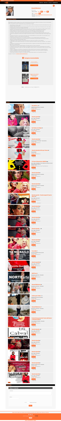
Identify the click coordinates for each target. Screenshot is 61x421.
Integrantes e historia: (11, 19)
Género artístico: (34, 11)
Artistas (46, 2)
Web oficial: (33, 14)
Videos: (23, 87)
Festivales (47, 412)
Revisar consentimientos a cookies (30, 420)
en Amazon (34, 65)
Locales (50, 2)
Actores (45, 11)
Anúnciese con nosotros (31, 412)
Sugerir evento (24, 412)
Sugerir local (19, 412)
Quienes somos (39, 412)
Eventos (41, 2)
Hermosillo (36, 13)
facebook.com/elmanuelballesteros (21, 53)
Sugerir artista (14, 412)
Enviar (30, 405)
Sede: (33, 13)
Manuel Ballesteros (36, 8)
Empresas (43, 412)
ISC (35, 412)
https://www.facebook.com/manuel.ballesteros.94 (44, 14)
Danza (39, 11)
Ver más (33, 110)
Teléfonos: (33, 16)
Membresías (55, 2)
